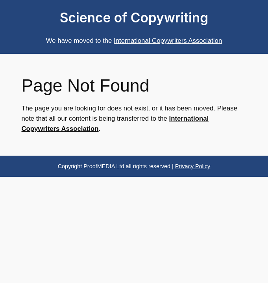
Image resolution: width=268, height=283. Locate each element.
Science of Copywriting (134, 18)
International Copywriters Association (168, 40)
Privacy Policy (193, 166)
